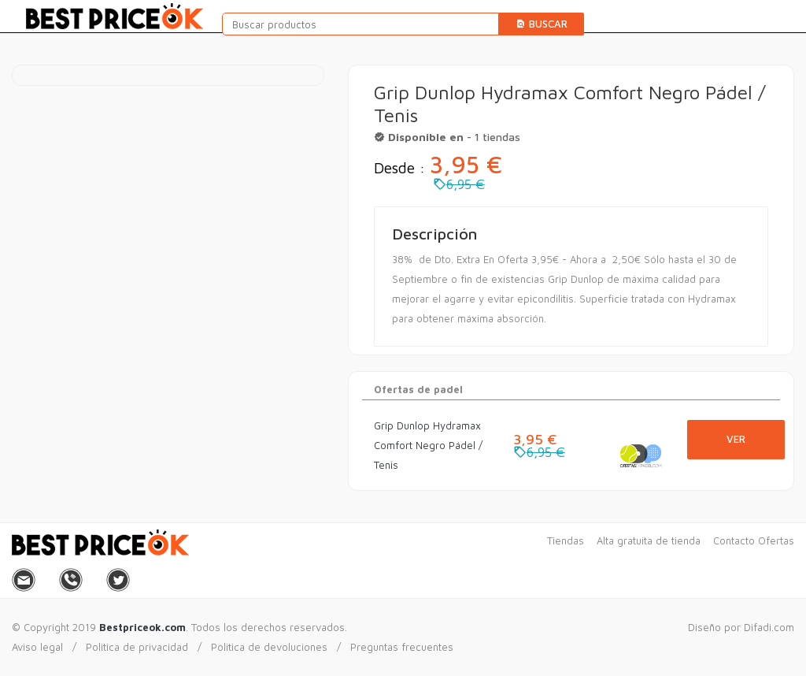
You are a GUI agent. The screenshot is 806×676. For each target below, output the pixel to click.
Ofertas (776, 540)
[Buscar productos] (361, 24)
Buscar (542, 23)
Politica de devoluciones (269, 647)
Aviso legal (37, 647)
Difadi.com (769, 627)
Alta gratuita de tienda (649, 540)
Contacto (734, 540)
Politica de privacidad (137, 647)
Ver (736, 439)
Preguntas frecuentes (401, 647)
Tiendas (565, 540)
